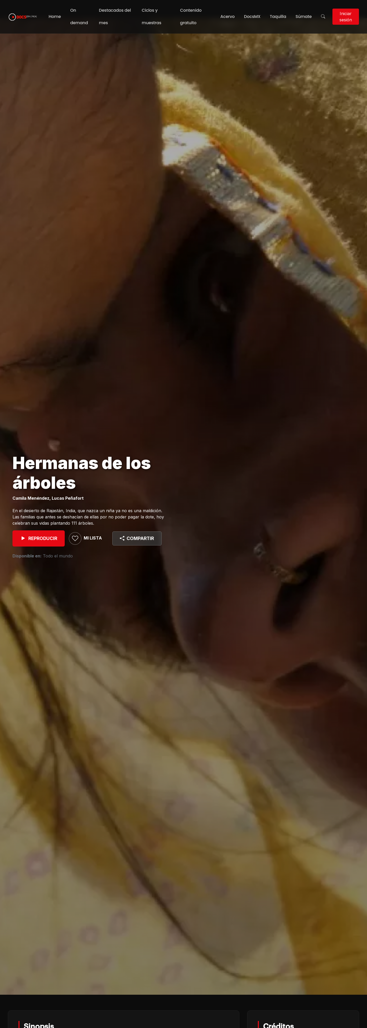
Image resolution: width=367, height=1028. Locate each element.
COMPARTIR (137, 538)
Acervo (227, 17)
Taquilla (278, 17)
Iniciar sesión (345, 16)
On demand (79, 16)
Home (55, 17)
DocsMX (252, 17)
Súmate (304, 17)
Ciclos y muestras (151, 16)
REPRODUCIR (38, 538)
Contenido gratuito (191, 16)
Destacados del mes (115, 16)
